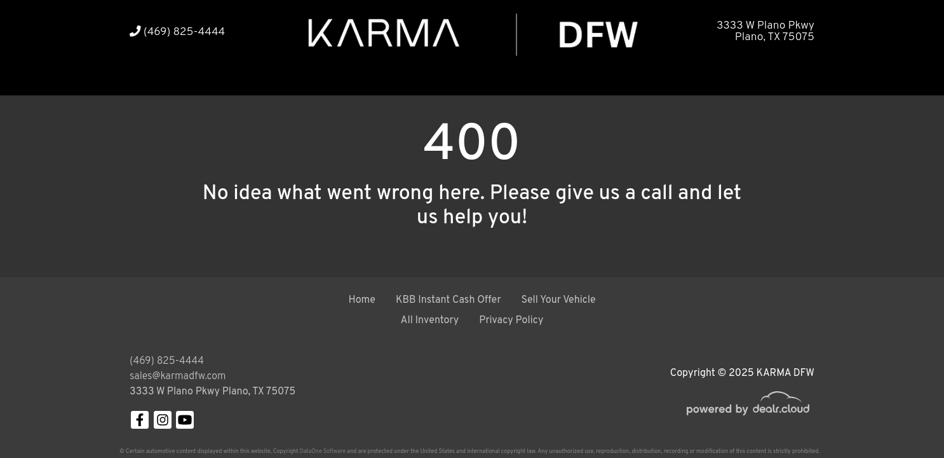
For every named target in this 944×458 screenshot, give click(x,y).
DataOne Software (323, 451)
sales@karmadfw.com (178, 376)
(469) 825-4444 (177, 32)
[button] (185, 77)
